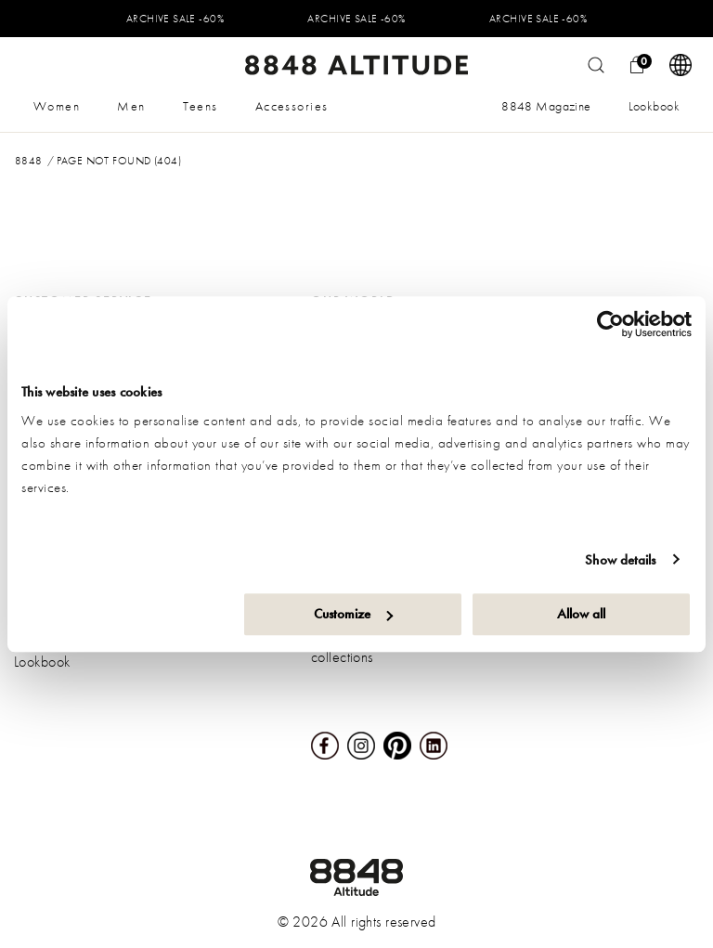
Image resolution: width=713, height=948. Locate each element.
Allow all (581, 613)
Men (131, 105)
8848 (29, 160)
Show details (620, 560)
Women (56, 105)
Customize (353, 613)
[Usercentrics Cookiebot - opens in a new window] (610, 324)
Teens (200, 105)
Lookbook (654, 105)
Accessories (292, 105)
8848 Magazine (545, 105)
